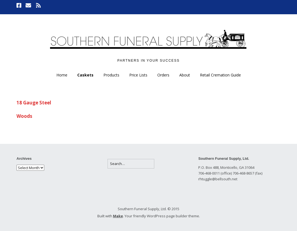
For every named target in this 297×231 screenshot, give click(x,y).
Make (118, 215)
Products (111, 75)
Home (61, 75)
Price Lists (138, 75)
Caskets (85, 75)
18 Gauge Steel (33, 102)
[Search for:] (131, 164)
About (184, 75)
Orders (163, 75)
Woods (24, 116)
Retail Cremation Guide (220, 75)
